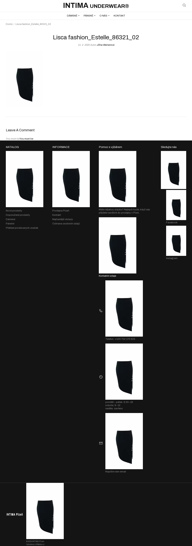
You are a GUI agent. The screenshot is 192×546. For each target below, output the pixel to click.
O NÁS (103, 15)
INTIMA (96, 5)
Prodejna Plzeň (60, 210)
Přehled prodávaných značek (22, 228)
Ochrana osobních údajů (66, 223)
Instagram (172, 258)
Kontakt (56, 215)
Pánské (10, 223)
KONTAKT (119, 15)
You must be (26, 138)
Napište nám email (115, 471)
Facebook (172, 222)
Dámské (10, 219)
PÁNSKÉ (88, 15)
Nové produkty (14, 210)
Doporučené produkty (18, 215)
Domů (9, 24)
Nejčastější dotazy (62, 219)
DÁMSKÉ (72, 15)
